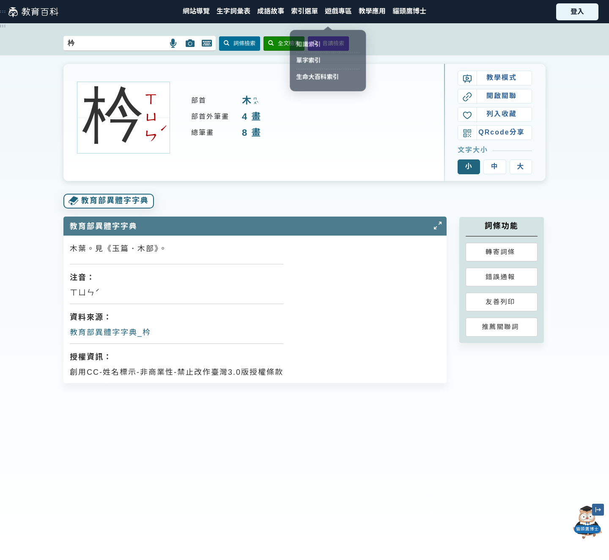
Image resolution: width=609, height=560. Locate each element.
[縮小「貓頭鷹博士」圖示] (598, 510)
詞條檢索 (239, 43)
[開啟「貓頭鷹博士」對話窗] (587, 522)
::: (3, 11)
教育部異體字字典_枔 (110, 332)
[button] (304, 11)
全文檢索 (284, 43)
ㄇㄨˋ (255, 101)
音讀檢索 (328, 43)
